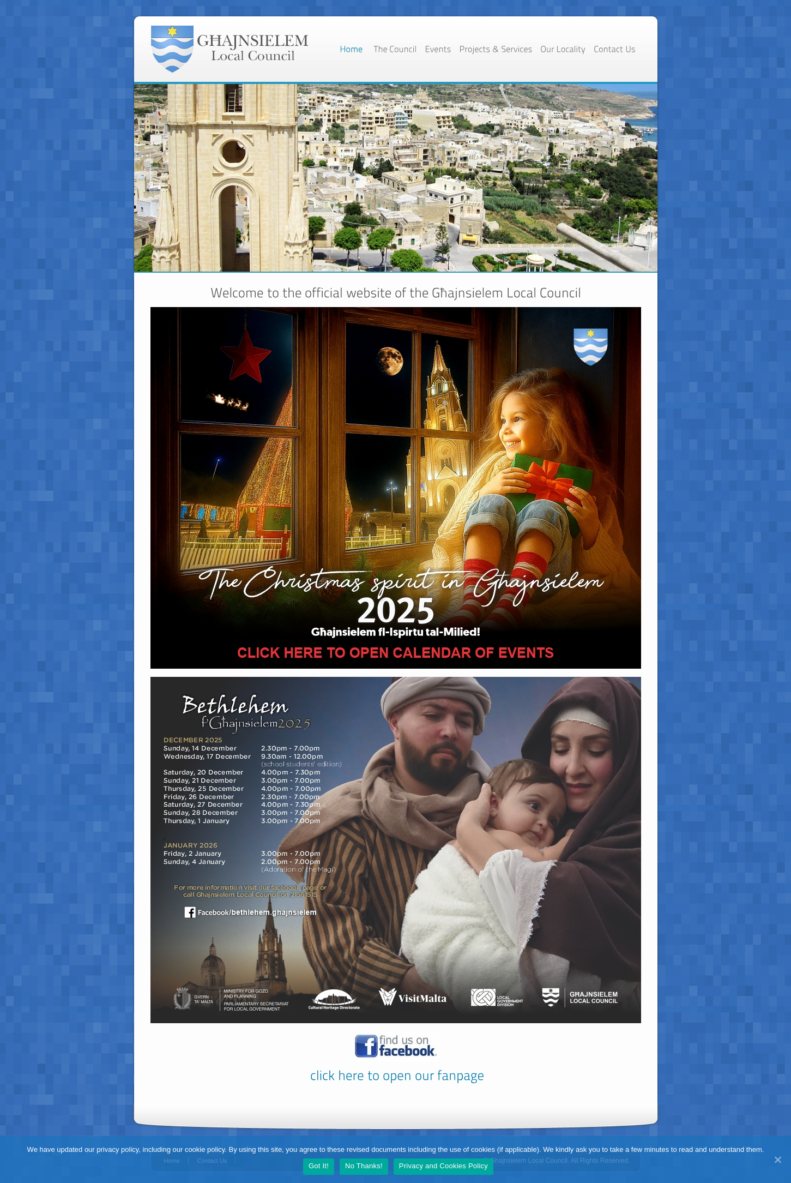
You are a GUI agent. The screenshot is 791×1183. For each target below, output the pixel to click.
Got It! (319, 1166)
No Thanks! (364, 1166)
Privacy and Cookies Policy (443, 1166)
